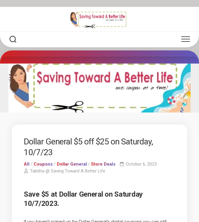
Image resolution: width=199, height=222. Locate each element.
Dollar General (72, 164)
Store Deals (103, 164)
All (26, 164)
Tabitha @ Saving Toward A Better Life (67, 171)
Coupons (43, 164)
